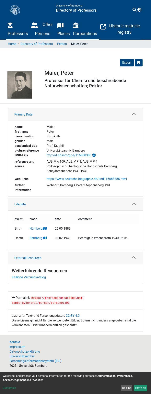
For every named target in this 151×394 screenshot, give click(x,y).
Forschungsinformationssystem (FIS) (35, 361)
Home (12, 44)
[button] (139, 10)
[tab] (75, 114)
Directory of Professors (36, 44)
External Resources (27, 258)
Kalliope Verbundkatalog (29, 277)
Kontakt (14, 342)
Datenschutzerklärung (24, 351)
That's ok (140, 387)
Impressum (17, 347)
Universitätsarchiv (21, 356)
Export (126, 62)
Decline (126, 387)
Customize (9, 387)
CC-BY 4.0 (73, 316)
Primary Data (23, 114)
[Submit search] (134, 10)
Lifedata (20, 204)
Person (62, 44)
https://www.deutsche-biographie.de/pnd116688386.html (87, 179)
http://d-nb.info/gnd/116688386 (69, 155)
